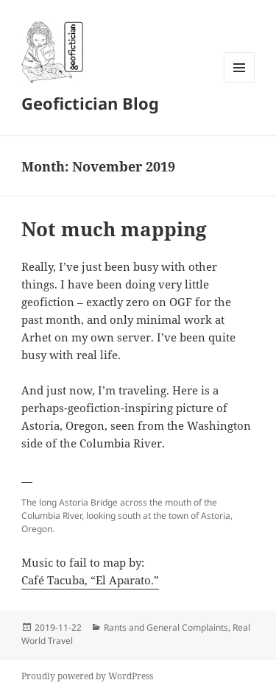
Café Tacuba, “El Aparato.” (90, 580)
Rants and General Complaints (166, 627)
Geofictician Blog (90, 103)
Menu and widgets (239, 82)
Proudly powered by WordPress (87, 676)
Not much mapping (114, 229)
